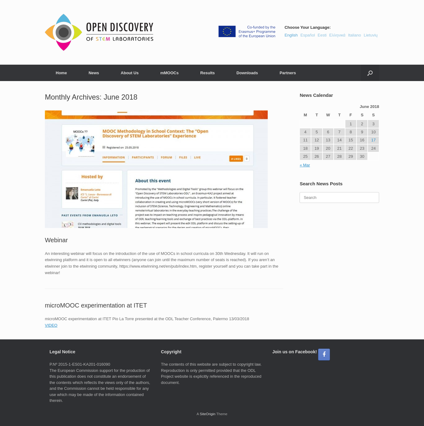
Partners (287, 73)
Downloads (247, 73)
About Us (130, 73)
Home (61, 73)
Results (207, 73)
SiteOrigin (207, 414)
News (94, 73)
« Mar (305, 165)
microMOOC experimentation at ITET (96, 305)
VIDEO (51, 325)
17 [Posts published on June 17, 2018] (373, 140)
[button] (370, 73)
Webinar (56, 240)
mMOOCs (169, 73)
